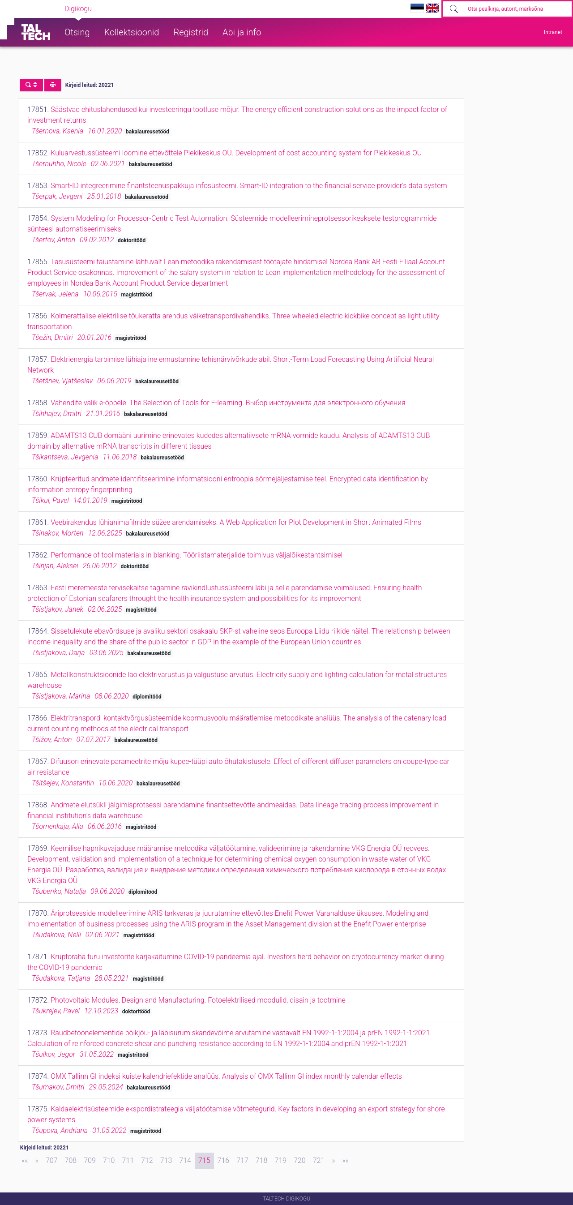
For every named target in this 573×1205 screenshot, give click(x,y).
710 (109, 1160)
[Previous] (37, 1161)
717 (242, 1160)
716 (224, 1160)
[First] (25, 1161)
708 (71, 1160)
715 (204, 1160)
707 (52, 1160)
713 (166, 1160)
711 (128, 1160)
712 (147, 1160)
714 (185, 1160)
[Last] (346, 1161)
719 (280, 1160)
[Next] (333, 1161)
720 (300, 1160)
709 (90, 1160)
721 (319, 1160)
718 (262, 1160)
